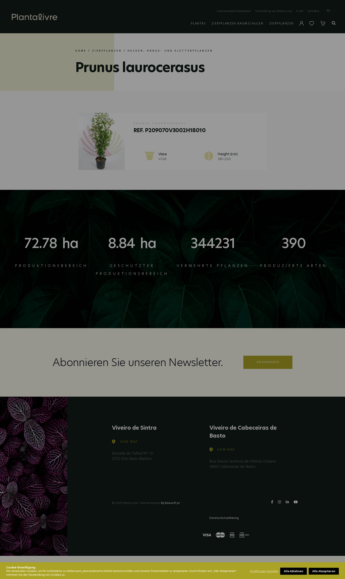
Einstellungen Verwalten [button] (264, 571)
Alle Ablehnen (293, 571)
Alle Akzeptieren (323, 571)
